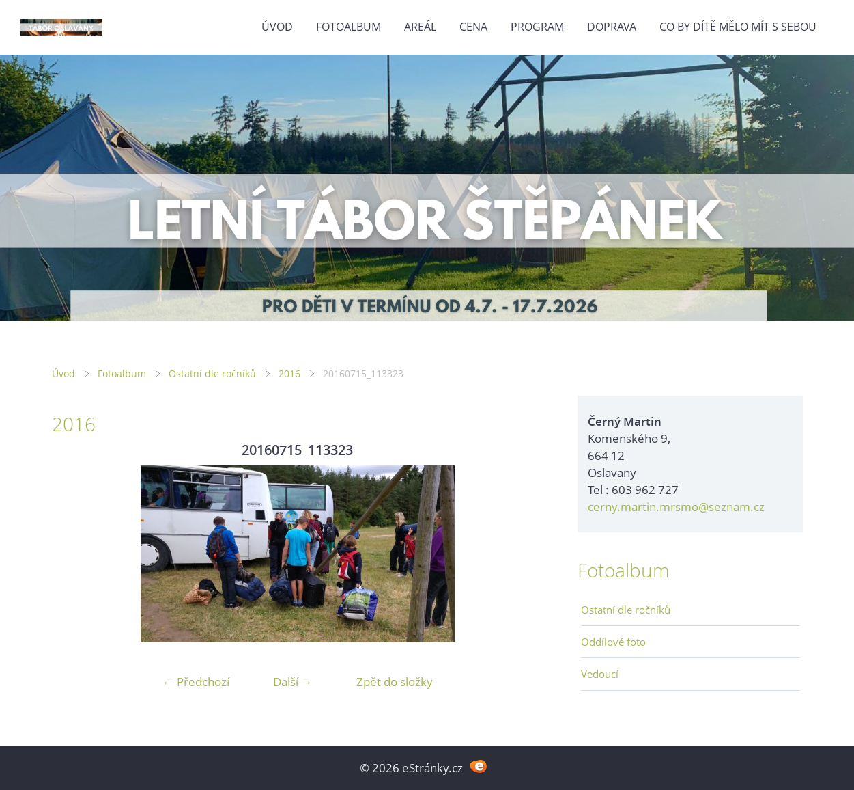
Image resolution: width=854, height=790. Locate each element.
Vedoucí (599, 674)
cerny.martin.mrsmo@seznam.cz (676, 507)
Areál (420, 26)
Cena (473, 26)
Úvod (277, 26)
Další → (293, 682)
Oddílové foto (613, 642)
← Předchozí (195, 682)
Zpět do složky (394, 682)
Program (537, 26)
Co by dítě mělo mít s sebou (737, 26)
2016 (289, 373)
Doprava (611, 26)
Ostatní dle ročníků (212, 373)
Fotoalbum (348, 26)
